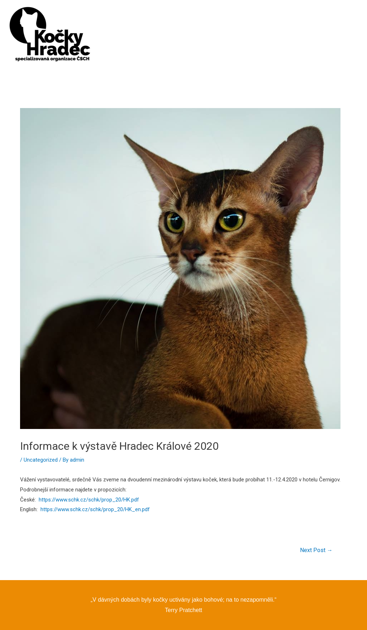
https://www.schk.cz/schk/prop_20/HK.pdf (89, 499)
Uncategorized (41, 460)
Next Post (316, 550)
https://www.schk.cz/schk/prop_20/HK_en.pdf (95, 509)
